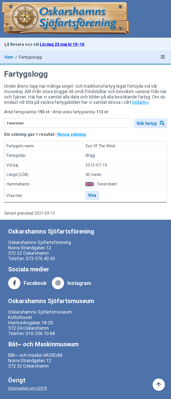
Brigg (90, 155)
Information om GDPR (27, 388)
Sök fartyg (150, 123)
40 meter (94, 174)
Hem (9, 57)
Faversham (107, 184)
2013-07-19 (96, 165)
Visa (92, 195)
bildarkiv (140, 102)
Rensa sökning (71, 134)
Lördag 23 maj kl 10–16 (62, 44)
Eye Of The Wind (100, 145)
